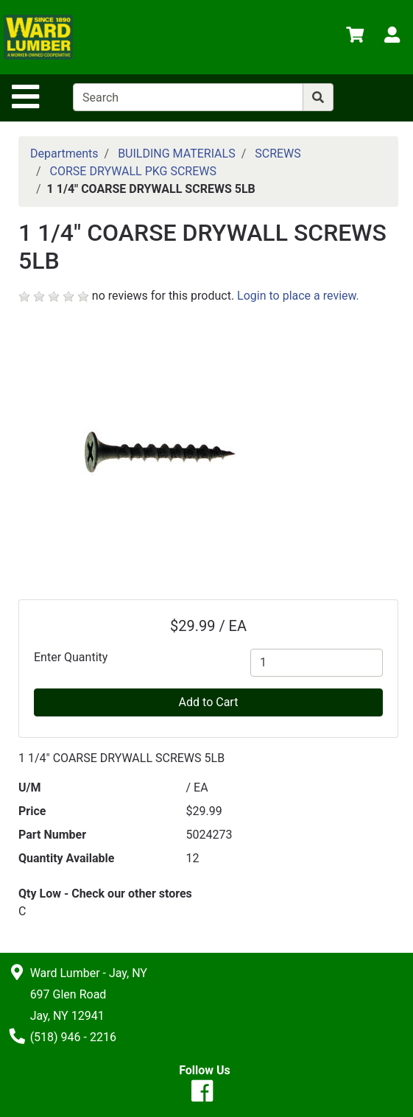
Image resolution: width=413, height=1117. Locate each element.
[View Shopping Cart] (355, 37)
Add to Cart (209, 702)
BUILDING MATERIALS (177, 154)
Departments (64, 154)
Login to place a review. (298, 296)
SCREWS (278, 154)
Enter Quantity (70, 657)
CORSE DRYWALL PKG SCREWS (133, 171)
